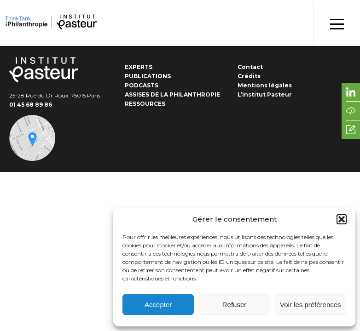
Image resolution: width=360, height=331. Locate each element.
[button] (341, 219)
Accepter (158, 304)
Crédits (249, 76)
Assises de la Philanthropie (172, 94)
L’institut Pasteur (265, 94)
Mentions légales (265, 85)
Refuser (234, 304)
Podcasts (141, 85)
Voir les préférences (310, 304)
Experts (138, 66)
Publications (148, 76)
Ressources (145, 103)
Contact (250, 66)
